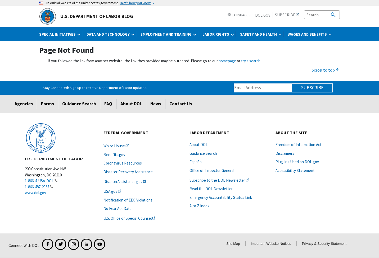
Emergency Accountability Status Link (221, 197)
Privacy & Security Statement (324, 244)
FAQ (108, 104)
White (116, 145)
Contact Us (180, 104)
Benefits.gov (114, 154)
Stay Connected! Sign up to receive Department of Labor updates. (95, 87)
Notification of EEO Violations (127, 200)
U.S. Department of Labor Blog (86, 16)
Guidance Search (79, 104)
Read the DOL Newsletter (211, 188)
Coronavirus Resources (122, 163)
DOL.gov (262, 15)
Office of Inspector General (212, 170)
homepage (227, 60)
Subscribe (312, 88)
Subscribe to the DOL (220, 180)
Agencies (24, 104)
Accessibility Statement (295, 170)
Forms (47, 104)
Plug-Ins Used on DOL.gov (297, 161)
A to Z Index (199, 205)
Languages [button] (239, 15)
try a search (250, 60)
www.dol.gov (35, 192)
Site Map (233, 244)
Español (196, 161)
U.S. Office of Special (129, 218)
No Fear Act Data (117, 208)
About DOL (131, 104)
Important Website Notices (271, 244)
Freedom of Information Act (299, 144)
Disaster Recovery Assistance (128, 171)
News (155, 104)
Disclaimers (285, 153)
